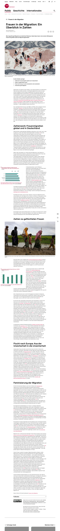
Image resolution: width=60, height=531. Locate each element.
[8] (39, 288)
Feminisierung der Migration (20, 85)
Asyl (20, 272)
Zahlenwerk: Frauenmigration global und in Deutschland (26, 80)
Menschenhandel (27, 342)
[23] (42, 405)
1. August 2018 (24, 318)
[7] (43, 282)
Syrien (15, 275)
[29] (37, 460)
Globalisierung (39, 376)
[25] (17, 416)
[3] (39, 132)
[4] (26, 174)
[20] (24, 391)
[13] (39, 306)
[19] (36, 390)
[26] (45, 436)
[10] (24, 302)
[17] (25, 384)
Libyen (29, 345)
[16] (34, 359)
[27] (29, 449)
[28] (24, 458)
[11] (32, 303)
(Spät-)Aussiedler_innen (37, 177)
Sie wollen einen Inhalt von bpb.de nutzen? (31, 502)
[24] (32, 409)
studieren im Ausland (25, 196)
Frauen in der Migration (16, 19)
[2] (17, 112)
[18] (22, 390)
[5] (17, 184)
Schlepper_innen (27, 349)
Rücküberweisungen (31, 417)
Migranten (20, 114)
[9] (35, 295)
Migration (21, 108)
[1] (29, 93)
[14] (40, 345)
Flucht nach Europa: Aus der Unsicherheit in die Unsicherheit (27, 83)
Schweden (21, 294)
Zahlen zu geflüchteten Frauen (21, 82)
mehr (44, 1)
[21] (14, 400)
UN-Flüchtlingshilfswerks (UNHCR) (35, 255)
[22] (35, 403)
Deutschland (28, 294)
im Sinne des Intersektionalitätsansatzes (25, 362)
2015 (32, 271)
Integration (37, 470)
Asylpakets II (22, 316)
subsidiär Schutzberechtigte (37, 315)
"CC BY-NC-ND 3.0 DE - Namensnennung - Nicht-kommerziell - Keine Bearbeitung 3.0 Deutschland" (34, 492)
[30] (38, 474)
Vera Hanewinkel (10, 30)
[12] (22, 304)
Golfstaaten (33, 145)
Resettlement (35, 346)
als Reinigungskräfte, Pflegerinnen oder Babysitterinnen (31, 405)
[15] (25, 354)
